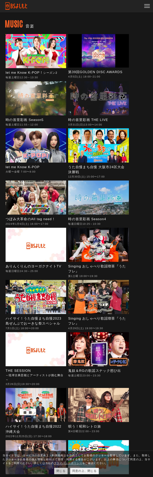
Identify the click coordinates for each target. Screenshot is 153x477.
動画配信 (70, 356)
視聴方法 (70, 363)
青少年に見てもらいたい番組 (95, 376)
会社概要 (95, 356)
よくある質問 (117, 358)
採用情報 (95, 363)
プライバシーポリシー (95, 406)
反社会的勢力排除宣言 (95, 392)
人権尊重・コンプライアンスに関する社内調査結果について (95, 429)
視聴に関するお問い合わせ (117, 371)
